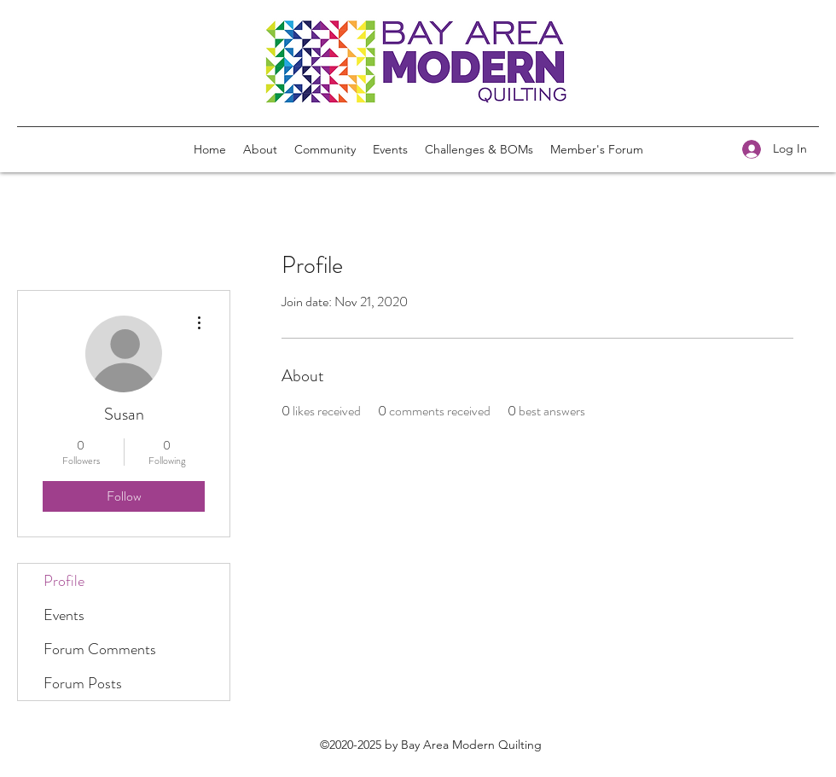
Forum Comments (100, 649)
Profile (64, 581)
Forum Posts (83, 683)
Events (64, 615)
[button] (479, 149)
